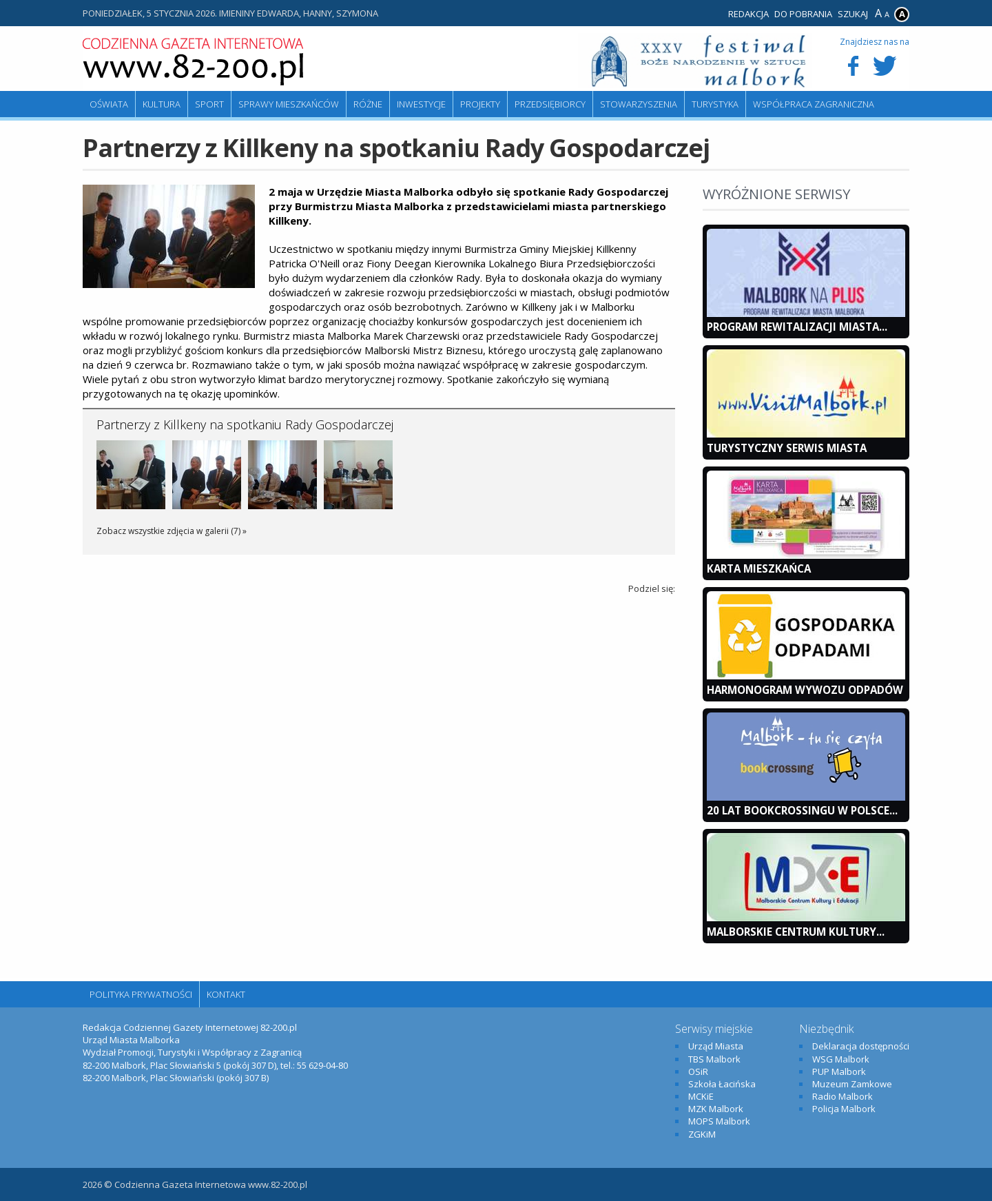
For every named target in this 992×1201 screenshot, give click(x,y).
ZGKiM (702, 1134)
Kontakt (226, 994)
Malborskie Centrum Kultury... (796, 931)
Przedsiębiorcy (550, 104)
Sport (209, 104)
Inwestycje (421, 104)
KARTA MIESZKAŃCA (759, 568)
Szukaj (853, 14)
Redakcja (748, 14)
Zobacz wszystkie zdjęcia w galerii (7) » (171, 531)
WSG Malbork (840, 1059)
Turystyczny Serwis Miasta (787, 448)
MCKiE (701, 1096)
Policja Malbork (844, 1108)
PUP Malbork (839, 1071)
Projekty (480, 104)
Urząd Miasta (715, 1046)
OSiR (698, 1071)
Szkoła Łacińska (722, 1084)
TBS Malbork (714, 1059)
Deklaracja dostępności (860, 1046)
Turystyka (715, 104)
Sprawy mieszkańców (288, 104)
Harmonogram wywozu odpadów (805, 690)
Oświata (109, 104)
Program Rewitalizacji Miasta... (797, 326)
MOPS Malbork (719, 1121)
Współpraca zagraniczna (813, 104)
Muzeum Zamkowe (852, 1084)
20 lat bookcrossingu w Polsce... (802, 810)
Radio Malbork (842, 1096)
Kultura (161, 104)
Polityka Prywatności (141, 994)
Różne (367, 104)
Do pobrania (803, 14)
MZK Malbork (715, 1108)
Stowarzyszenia (638, 104)
